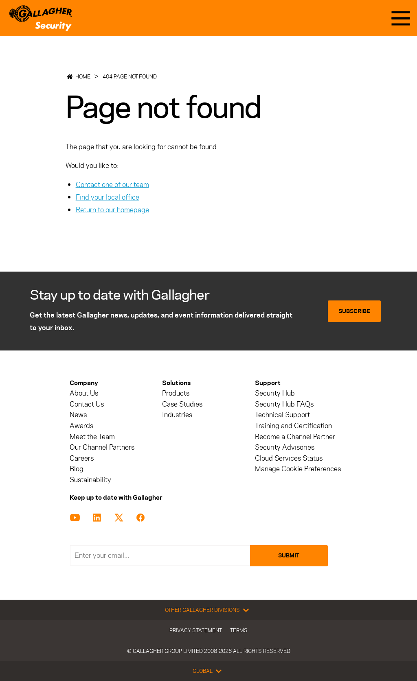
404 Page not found (130, 76)
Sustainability (90, 480)
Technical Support (282, 415)
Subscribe (354, 311)
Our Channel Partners (102, 447)
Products (175, 393)
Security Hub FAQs (284, 404)
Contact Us (87, 404)
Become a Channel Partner (295, 437)
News (78, 415)
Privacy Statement (195, 630)
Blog (76, 469)
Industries (177, 415)
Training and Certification (293, 426)
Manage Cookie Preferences (298, 469)
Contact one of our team (112, 184)
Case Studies (182, 404)
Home (82, 76)
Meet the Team (92, 437)
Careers (82, 458)
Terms (239, 630)
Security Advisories (284, 447)
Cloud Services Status (289, 458)
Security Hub (275, 393)
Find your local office (107, 197)
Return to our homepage (112, 210)
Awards (81, 426)
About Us (84, 393)
